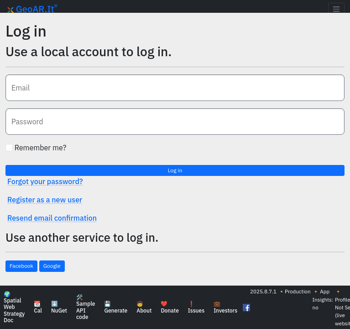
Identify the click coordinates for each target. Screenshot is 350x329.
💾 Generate (115, 307)
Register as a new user (44, 199)
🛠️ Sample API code (85, 307)
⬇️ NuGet (59, 307)
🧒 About (143, 307)
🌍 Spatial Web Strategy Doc (14, 307)
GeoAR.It (32, 9)
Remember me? (35, 147)
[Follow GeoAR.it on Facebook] (245, 307)
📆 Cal (38, 307)
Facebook (21, 265)
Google (52, 265)
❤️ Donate (169, 307)
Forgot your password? (45, 181)
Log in (175, 170)
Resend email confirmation (52, 218)
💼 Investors (225, 307)
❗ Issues (196, 307)
